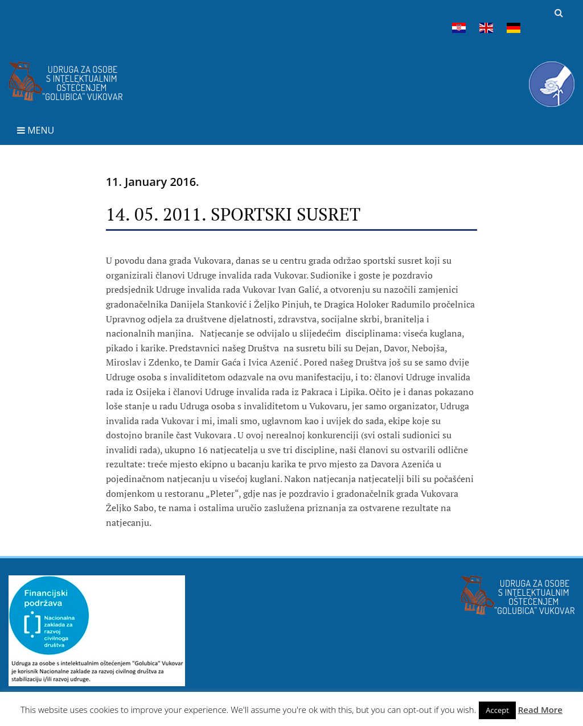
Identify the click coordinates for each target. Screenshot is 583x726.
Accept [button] (497, 710)
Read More (540, 709)
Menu (35, 130)
